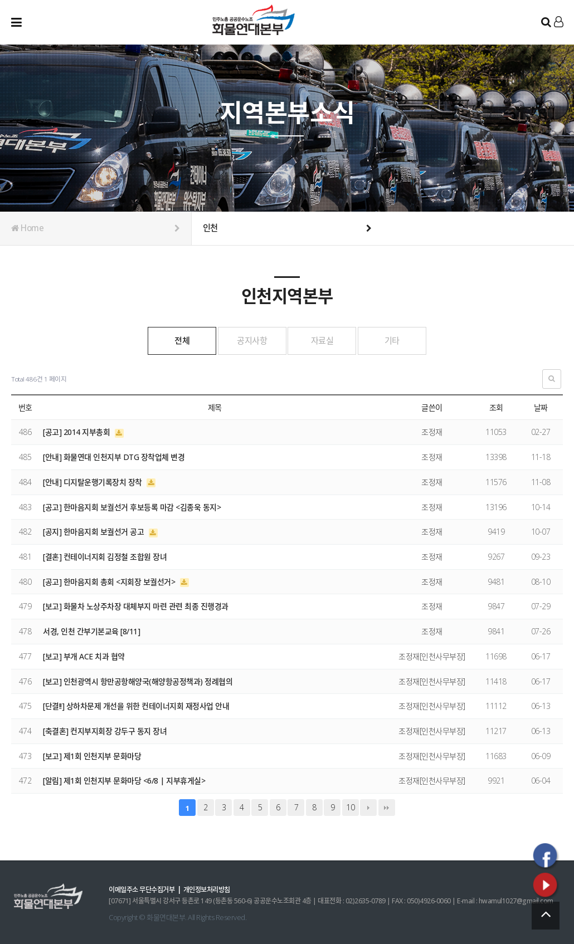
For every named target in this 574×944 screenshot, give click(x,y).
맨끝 (386, 807)
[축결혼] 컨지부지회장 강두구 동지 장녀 (105, 730)
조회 (496, 407)
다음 (368, 807)
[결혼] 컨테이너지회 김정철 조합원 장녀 (105, 556)
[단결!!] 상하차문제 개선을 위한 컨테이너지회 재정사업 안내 (136, 705)
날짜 (541, 407)
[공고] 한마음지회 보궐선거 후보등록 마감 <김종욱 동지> (132, 506)
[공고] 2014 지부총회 (77, 431)
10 (350, 806)
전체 (162, 340)
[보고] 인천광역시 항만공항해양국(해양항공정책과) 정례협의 (137, 680)
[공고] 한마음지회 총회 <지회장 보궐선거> (110, 581)
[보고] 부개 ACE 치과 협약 (84, 655)
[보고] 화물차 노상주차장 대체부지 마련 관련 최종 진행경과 (135, 605)
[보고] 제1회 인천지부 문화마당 (92, 755)
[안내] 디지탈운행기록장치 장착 (93, 481)
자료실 (328, 340)
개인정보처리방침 (215, 889)
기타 (411, 340)
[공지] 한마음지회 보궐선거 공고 (94, 531)
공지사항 (246, 340)
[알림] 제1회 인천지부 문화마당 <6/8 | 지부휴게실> (124, 780)
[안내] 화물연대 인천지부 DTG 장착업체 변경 (114, 456)
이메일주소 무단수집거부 (145, 889)
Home (95, 228)
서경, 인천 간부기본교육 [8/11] (91, 630)
